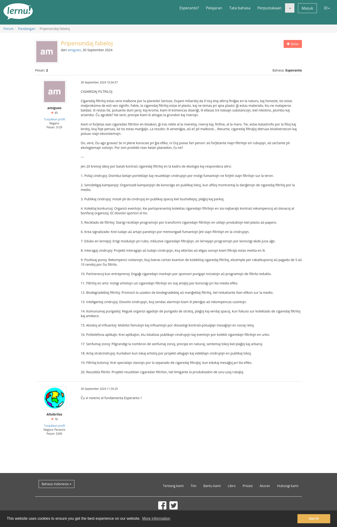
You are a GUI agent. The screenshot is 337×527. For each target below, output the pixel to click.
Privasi (248, 486)
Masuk (307, 8)
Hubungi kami (287, 486)
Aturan (265, 486)
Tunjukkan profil (54, 119)
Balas (293, 44)
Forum (9, 28)
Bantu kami (212, 486)
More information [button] (156, 518)
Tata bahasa (239, 8)
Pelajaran (214, 8)
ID (327, 8)
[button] (289, 8)
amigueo (74, 50)
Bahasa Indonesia (56, 484)
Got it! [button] (314, 518)
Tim (193, 486)
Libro (232, 486)
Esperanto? (189, 8)
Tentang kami (173, 486)
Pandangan (26, 28)
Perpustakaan (269, 8)
